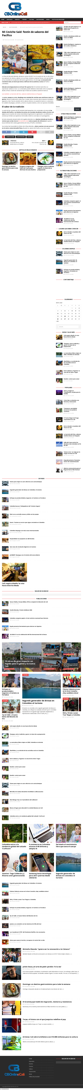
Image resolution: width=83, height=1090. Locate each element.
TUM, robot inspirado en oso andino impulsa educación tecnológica (72, 54)
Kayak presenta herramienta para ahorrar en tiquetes (72, 162)
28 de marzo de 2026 (15, 801)
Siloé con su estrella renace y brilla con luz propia (24, 514)
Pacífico (30, 136)
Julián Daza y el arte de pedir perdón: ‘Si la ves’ (42, 967)
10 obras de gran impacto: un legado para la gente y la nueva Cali (72, 28)
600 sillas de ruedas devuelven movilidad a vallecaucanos (26, 791)
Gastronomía (40, 19)
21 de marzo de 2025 (69, 395)
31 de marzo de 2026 (69, 255)
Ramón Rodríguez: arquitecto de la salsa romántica (72, 44)
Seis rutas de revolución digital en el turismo (23, 547)
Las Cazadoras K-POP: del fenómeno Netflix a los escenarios (27, 932)
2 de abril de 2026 (68, 380)
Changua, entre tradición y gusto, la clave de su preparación (46, 168)
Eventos (17, 19)
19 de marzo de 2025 (9, 39)
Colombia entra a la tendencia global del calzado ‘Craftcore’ (27, 816)
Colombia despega (68, 249)
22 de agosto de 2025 (15, 540)
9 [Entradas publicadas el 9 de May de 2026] (75, 311)
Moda (47, 19)
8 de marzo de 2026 (69, 695)
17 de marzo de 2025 (69, 447)
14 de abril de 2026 (69, 348)
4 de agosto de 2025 (15, 557)
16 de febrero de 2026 (29, 986)
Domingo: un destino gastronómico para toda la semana (10, 168)
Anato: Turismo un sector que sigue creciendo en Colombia (27, 522)
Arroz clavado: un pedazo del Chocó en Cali (72, 232)
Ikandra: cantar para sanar (71, 379)
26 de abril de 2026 (69, 74)
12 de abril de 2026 (69, 366)
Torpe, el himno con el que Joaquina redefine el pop (44, 1019)
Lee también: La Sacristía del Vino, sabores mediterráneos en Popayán (22, 94)
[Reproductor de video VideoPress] (68, 289)
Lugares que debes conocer (68, 229)
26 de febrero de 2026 (15, 925)
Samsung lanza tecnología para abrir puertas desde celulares (40, 875)
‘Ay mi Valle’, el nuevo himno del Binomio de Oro (10, 717)
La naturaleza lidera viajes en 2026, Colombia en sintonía (72, 353)
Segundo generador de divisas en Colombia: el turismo (70, 261)
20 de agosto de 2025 (15, 548)
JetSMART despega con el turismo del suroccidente (25, 555)
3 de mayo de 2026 (69, 47)
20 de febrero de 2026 (29, 951)
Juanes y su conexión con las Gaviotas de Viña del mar (25, 924)
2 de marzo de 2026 (69, 717)
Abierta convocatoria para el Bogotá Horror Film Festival (72, 469)
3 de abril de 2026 (68, 374)
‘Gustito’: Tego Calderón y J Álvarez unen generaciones (13, 874)
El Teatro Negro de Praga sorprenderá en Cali (71, 418)
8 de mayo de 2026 (69, 31)
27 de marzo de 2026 (15, 809)
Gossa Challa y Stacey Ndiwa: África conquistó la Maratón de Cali (72, 63)
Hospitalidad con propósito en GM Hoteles (22, 538)
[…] (47, 713)
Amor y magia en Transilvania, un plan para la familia (72, 392)
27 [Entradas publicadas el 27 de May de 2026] (65, 319)
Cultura (31, 19)
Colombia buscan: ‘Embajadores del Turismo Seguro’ (25, 506)
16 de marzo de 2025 (69, 463)
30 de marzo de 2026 (15, 793)
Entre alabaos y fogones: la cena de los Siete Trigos (72, 371)
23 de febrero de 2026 (15, 934)
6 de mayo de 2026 (69, 39)
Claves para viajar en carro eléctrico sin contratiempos (72, 252)
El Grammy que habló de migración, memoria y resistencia (47, 1002)
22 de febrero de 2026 (15, 508)
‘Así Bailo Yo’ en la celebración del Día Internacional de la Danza (71, 220)
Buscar (58, 106)
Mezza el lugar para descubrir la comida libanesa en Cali (26, 808)
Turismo (24, 19)
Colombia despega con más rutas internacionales (24, 530)
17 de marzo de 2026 (15, 818)
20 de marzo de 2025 (69, 413)
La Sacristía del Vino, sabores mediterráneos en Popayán (72, 240)
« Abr (57, 321)
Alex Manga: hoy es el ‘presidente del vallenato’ (24, 800)
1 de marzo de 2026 (69, 274)
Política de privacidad (58, 19)
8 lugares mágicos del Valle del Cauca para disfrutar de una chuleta (28, 168)
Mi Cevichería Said (23, 121)
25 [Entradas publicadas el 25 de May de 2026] (57, 319)
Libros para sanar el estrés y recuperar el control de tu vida (27, 940)
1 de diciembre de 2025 (16, 516)
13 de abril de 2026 (69, 356)
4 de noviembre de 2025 (16, 532)
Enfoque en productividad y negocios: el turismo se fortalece (72, 271)
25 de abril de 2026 (69, 157)
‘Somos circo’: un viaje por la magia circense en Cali (72, 452)
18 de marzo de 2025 (69, 243)
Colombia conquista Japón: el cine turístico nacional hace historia (72, 154)
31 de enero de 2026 (29, 1039)
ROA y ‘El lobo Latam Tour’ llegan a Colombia (71, 714)
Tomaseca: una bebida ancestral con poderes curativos (70, 410)
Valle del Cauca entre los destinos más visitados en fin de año (72, 444)
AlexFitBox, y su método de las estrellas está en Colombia (72, 362)
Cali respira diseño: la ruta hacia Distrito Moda (71, 336)
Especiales (9, 19)
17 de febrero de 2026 (29, 969)
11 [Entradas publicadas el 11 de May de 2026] (57, 313)
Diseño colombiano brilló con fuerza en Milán (72, 36)
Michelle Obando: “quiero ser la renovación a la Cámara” (46, 949)
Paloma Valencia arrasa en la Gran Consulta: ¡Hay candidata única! (71, 691)
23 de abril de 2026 (69, 223)
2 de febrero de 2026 (29, 1004)
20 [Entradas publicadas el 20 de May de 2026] (65, 316)
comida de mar (10, 136)
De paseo (41, 478)
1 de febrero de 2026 (29, 1021)
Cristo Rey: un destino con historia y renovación (71, 401)
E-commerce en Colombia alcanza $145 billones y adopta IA (39, 846)
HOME (2, 19)
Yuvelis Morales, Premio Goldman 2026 (71, 72)
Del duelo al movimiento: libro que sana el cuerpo (66, 845)
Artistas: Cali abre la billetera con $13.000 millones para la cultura (50, 1037)
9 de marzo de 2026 (69, 264)
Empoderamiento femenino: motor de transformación (72, 460)
